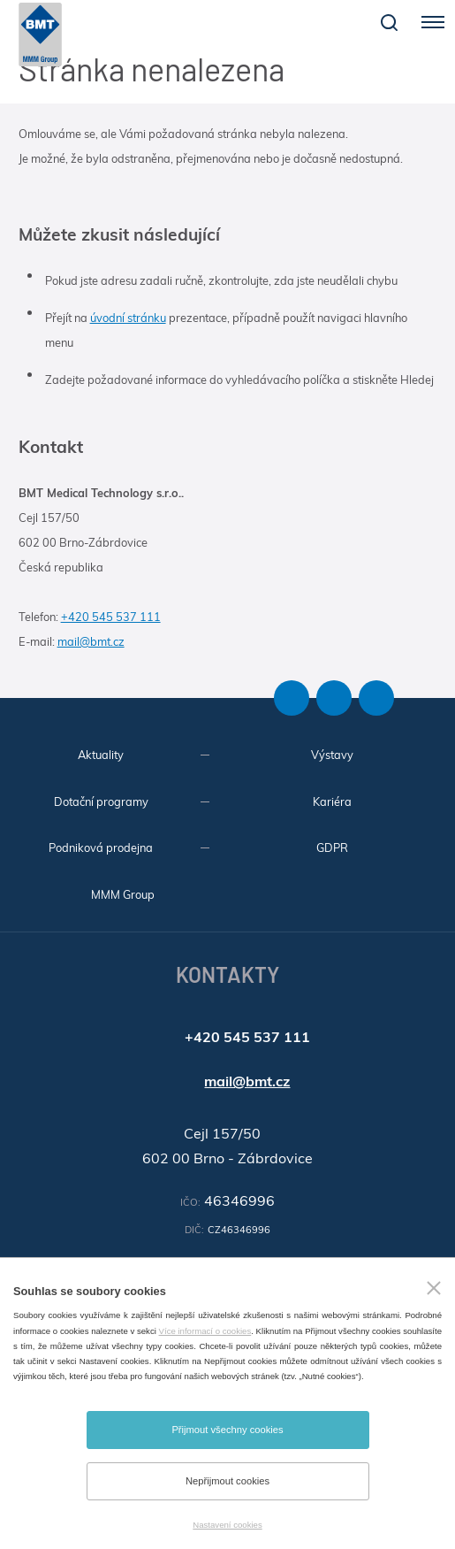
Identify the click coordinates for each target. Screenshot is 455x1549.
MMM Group (123, 894)
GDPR (332, 847)
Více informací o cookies (205, 1331)
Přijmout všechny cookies (227, 1429)
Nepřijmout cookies (227, 1481)
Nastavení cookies (227, 1525)
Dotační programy (101, 801)
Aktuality (101, 755)
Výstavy (332, 755)
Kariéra (332, 801)
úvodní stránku (128, 318)
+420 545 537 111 (111, 617)
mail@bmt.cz (91, 641)
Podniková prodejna (101, 847)
